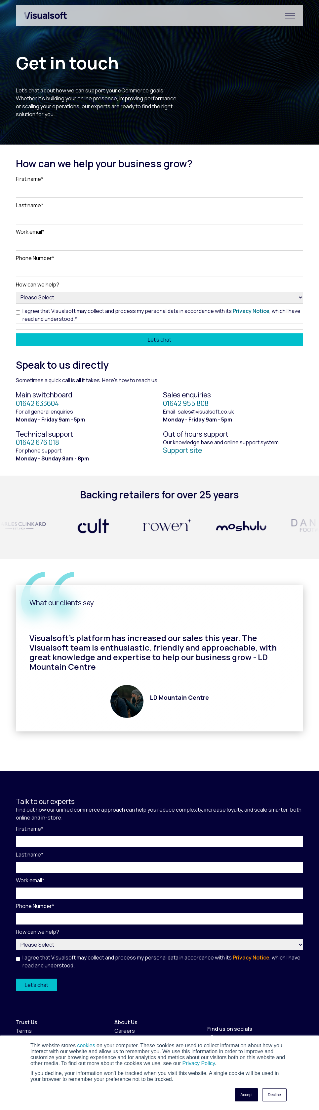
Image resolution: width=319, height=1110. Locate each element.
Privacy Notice (251, 311)
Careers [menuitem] (124, 1030)
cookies (86, 1045)
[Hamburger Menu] (290, 15)
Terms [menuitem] (24, 1030)
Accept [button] (246, 1095)
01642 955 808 (186, 403)
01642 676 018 (37, 442)
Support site (182, 450)
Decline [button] (274, 1095)
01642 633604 (37, 403)
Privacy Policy (198, 1063)
